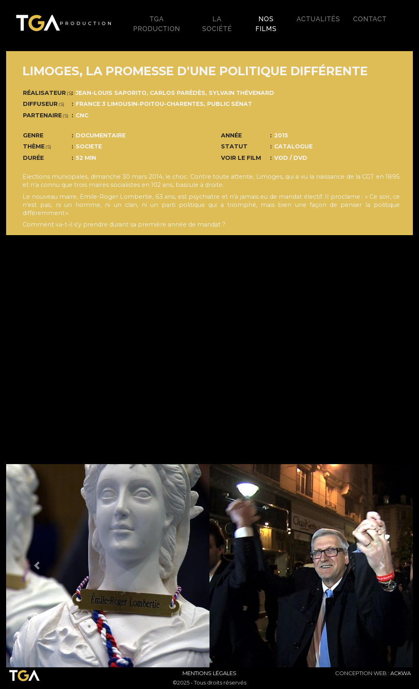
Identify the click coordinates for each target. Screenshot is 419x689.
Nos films (266, 24)
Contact (370, 19)
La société (217, 24)
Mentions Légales (209, 673)
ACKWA (400, 673)
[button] (36, 565)
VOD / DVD (290, 158)
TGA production (156, 24)
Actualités (318, 19)
